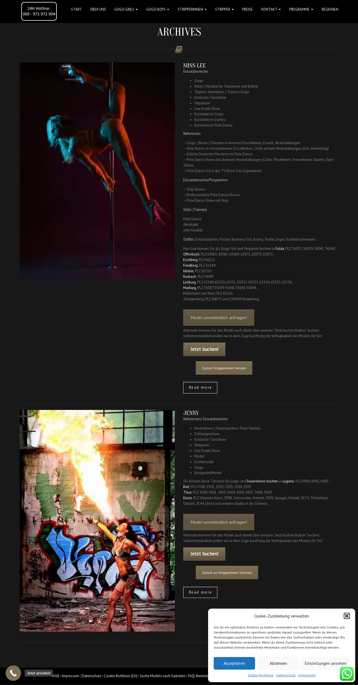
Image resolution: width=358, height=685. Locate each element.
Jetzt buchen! (204, 349)
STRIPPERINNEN (192, 9)
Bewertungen (206, 676)
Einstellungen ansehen (326, 663)
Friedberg (190, 265)
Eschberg (190, 259)
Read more (200, 387)
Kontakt (271, 9)
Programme (301, 9)
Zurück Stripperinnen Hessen (233, 368)
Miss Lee (194, 65)
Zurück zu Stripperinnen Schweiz (235, 572)
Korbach (189, 276)
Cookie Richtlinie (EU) (120, 676)
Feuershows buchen (262, 481)
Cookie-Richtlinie (261, 675)
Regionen (330, 9)
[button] (347, 616)
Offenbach (191, 254)
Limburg (189, 282)
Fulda (279, 248)
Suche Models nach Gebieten (162, 676)
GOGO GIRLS (126, 9)
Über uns (98, 9)
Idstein (188, 271)
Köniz (187, 498)
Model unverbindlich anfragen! (218, 322)
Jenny (191, 413)
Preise (247, 9)
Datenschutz (286, 675)
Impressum (307, 675)
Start (76, 9)
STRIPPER (224, 9)
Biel (186, 486)
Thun (187, 492)
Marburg (189, 287)
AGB (55, 676)
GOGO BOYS (157, 9)
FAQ (191, 676)
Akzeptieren (234, 663)
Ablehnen (278, 663)
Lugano (288, 481)
